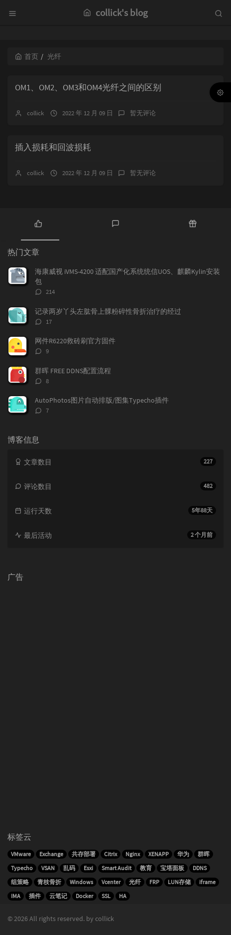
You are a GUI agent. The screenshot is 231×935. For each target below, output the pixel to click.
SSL (106, 896)
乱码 (69, 868)
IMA (15, 896)
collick (35, 113)
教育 (146, 868)
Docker (84, 896)
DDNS (200, 868)
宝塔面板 (172, 868)
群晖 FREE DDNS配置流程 (73, 370)
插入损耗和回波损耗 (53, 147)
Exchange (51, 854)
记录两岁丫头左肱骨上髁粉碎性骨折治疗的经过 (108, 311)
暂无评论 (143, 113)
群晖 (204, 854)
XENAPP (158, 854)
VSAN (48, 868)
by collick (100, 918)
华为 (183, 854)
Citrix (110, 854)
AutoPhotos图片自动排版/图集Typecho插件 (102, 400)
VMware (21, 854)
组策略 (20, 882)
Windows (81, 882)
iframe (207, 882)
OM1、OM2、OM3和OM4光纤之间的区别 (88, 87)
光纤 (135, 882)
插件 (35, 896)
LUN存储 (179, 882)
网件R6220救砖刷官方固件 (75, 340)
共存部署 (84, 854)
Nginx (132, 854)
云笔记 (58, 896)
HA (122, 896)
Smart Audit (116, 868)
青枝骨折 (49, 882)
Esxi (88, 868)
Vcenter (111, 882)
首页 (26, 56)
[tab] (38, 223)
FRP (154, 882)
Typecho (22, 868)
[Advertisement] (115, 702)
